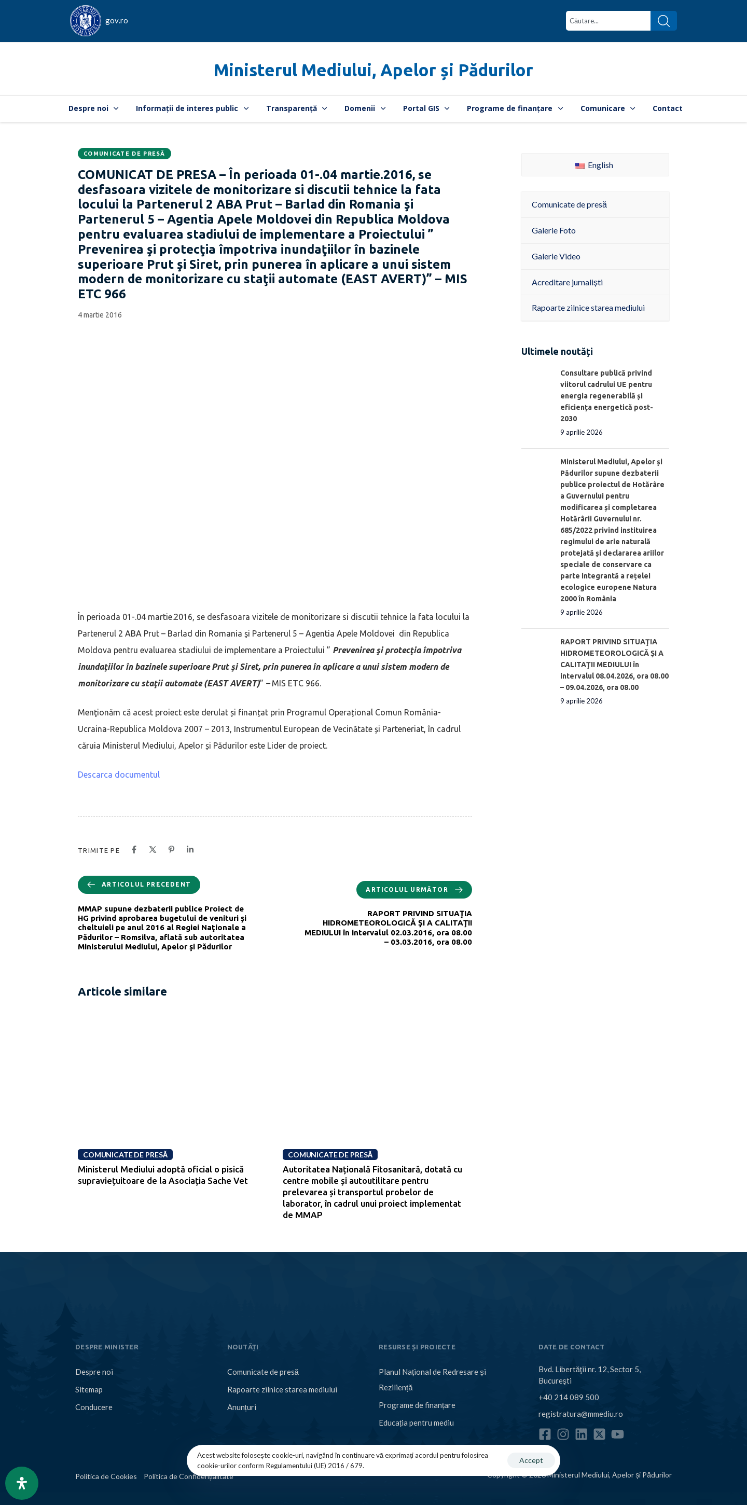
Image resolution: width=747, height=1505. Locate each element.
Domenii (364, 108)
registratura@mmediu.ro (580, 1413)
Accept (531, 1460)
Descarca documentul (119, 774)
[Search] (664, 21)
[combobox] (608, 21)
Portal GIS (426, 108)
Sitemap (89, 1389)
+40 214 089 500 (568, 1397)
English (594, 165)
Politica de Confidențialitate (188, 1476)
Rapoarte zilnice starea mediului (282, 1389)
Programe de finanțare (515, 108)
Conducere (94, 1407)
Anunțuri (241, 1407)
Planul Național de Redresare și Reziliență (432, 1379)
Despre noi (93, 108)
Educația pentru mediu (416, 1422)
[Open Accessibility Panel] (21, 1483)
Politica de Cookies (106, 1476)
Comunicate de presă (124, 153)
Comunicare (607, 108)
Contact (668, 108)
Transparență (296, 108)
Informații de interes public (192, 108)
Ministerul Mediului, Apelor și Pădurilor (373, 69)
